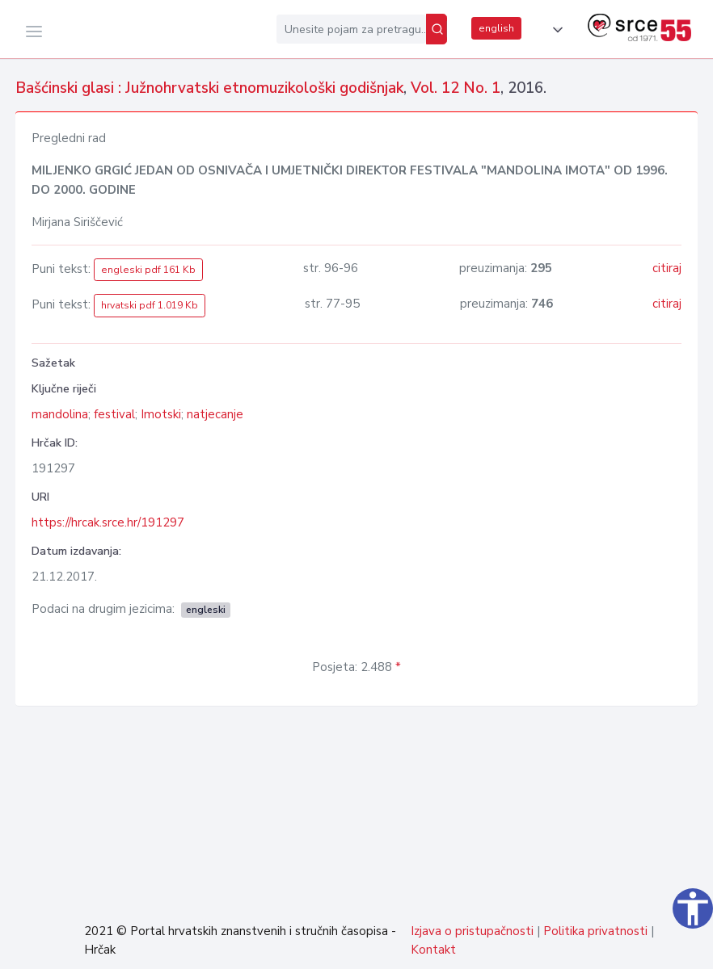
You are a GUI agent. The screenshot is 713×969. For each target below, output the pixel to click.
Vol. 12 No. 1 (455, 88)
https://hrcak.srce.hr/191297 (108, 522)
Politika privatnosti (595, 931)
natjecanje (215, 414)
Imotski (161, 414)
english (496, 28)
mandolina (60, 414)
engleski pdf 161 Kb (148, 269)
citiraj (666, 268)
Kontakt (433, 950)
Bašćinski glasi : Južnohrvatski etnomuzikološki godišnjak (209, 88)
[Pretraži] (436, 29)
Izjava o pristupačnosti (472, 931)
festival (114, 414)
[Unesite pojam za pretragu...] (351, 29)
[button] (555, 30)
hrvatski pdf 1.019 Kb (149, 305)
